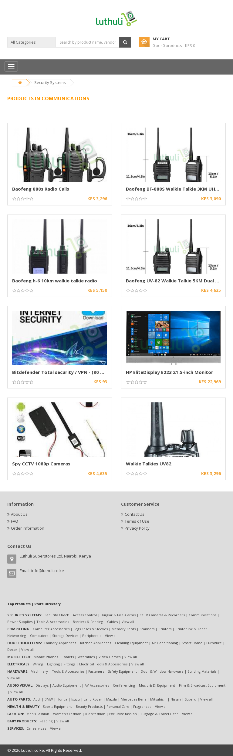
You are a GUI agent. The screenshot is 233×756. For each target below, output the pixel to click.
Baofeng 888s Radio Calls (40, 189)
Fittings (69, 664)
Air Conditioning (165, 643)
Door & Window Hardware (162, 671)
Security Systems (50, 82)
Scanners (147, 629)
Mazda (111, 699)
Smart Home (192, 643)
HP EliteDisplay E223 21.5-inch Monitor (169, 372)
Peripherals (91, 635)
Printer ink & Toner (191, 629)
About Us (19, 514)
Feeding (45, 721)
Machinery (39, 671)
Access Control (85, 615)
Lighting (53, 664)
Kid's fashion (95, 713)
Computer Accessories (51, 629)
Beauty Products (89, 706)
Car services (36, 728)
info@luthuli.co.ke (47, 570)
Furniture (214, 643)
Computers (39, 635)
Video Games (109, 656)
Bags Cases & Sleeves (90, 629)
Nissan (176, 699)
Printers (164, 629)
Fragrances (142, 706)
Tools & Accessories (52, 621)
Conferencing (124, 685)
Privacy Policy (137, 528)
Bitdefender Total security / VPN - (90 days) (62, 372)
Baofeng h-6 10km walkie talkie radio (54, 281)
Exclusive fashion (123, 713)
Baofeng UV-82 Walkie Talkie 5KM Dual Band (176, 281)
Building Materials (201, 671)
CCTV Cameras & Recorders (162, 615)
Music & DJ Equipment (157, 685)
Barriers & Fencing (88, 621)
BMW (49, 699)
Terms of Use (137, 521)
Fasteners (96, 671)
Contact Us (134, 514)
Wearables (86, 656)
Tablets (68, 656)
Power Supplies (19, 621)
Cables (112, 621)
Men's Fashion (37, 713)
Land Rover (93, 699)
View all (128, 621)
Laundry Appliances (60, 643)
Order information (27, 528)
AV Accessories (97, 685)
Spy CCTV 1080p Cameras (41, 464)
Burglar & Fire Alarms (118, 615)
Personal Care (117, 706)
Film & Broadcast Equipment (202, 685)
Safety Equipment (122, 671)
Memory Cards (124, 629)
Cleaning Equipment (131, 643)
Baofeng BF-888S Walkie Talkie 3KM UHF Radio (178, 189)
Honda (62, 699)
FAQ (14, 521)
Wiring (38, 664)
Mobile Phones (46, 656)
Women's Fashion (67, 713)
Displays (42, 685)
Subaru (190, 699)
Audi (37, 699)
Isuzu (75, 699)
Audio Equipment (66, 685)
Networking (16, 635)
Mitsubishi (158, 699)
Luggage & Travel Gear (159, 713)
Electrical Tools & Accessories (103, 664)
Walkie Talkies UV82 (148, 464)
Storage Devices (65, 635)
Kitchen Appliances (95, 643)
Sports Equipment (57, 706)
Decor (12, 649)
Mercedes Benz (133, 699)
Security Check (57, 615)
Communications (202, 615)
